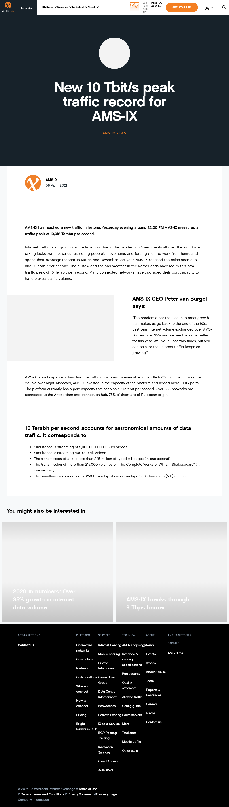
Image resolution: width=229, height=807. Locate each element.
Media (150, 713)
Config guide (131, 706)
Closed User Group (107, 680)
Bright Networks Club (86, 726)
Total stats (129, 733)
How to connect (82, 703)
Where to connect (82, 689)
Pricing (81, 715)
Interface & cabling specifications (132, 659)
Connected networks (84, 648)
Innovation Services (105, 750)
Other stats (130, 751)
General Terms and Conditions (42, 794)
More (125, 724)
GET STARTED (181, 7)
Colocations (84, 659)
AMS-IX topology (134, 645)
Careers (151, 704)
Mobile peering (109, 654)
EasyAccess (107, 706)
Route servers (132, 715)
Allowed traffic (132, 697)
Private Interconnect (107, 666)
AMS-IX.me (175, 653)
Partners (82, 668)
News (150, 645)
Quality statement (129, 685)
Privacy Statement (80, 794)
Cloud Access (108, 761)
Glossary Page (106, 794)
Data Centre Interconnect (107, 694)
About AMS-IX (156, 672)
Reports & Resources (153, 692)
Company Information (33, 800)
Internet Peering (109, 645)
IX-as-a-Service (109, 724)
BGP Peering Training (107, 735)
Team (150, 681)
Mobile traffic (131, 742)
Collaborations (86, 677)
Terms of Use (88, 789)
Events (151, 654)
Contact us (26, 645)
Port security (131, 674)
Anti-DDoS (105, 770)
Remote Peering (109, 715)
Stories (151, 663)
